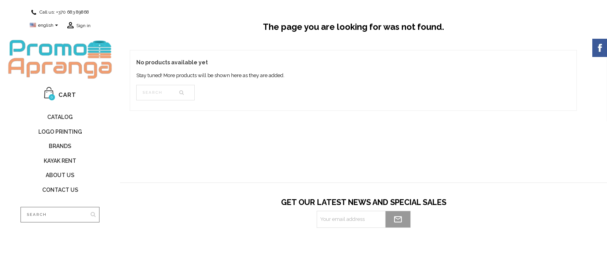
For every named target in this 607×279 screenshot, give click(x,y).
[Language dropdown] (45, 25)
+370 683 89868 (72, 12)
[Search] (60, 214)
